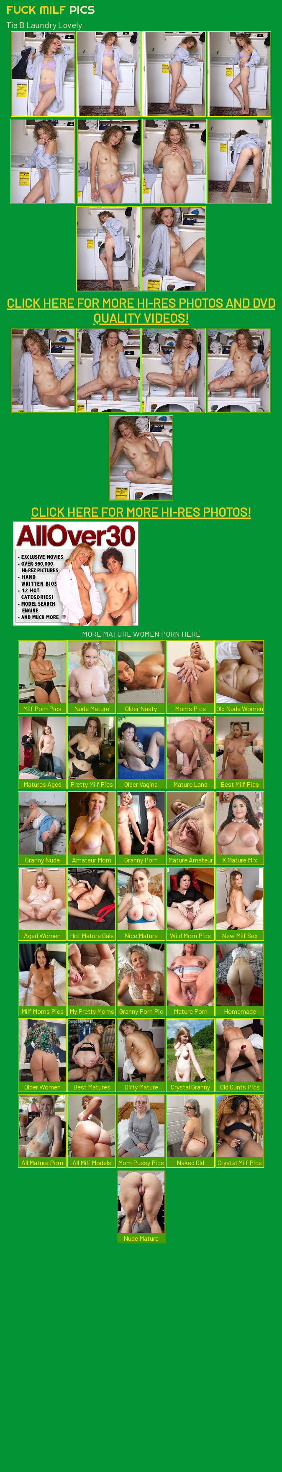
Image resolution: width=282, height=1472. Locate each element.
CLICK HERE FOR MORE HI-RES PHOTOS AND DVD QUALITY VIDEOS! (141, 310)
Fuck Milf (50, 9)
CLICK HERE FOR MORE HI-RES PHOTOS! (141, 511)
